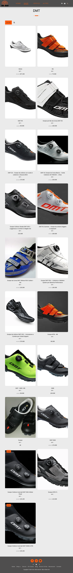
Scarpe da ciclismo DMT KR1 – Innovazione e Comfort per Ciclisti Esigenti (20, 335)
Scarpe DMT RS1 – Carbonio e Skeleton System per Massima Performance (53, 281)
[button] (53, 3)
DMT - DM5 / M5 (20, 388)
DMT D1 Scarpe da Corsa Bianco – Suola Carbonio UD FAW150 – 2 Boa (53, 173)
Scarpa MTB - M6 (53, 334)
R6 (53, 69)
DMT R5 (20, 121)
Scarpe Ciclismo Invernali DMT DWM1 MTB (20, 546)
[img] (20, 46)
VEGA (20, 69)
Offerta (8, 451)
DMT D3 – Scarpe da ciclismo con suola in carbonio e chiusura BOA (20, 173)
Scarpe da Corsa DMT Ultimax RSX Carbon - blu (20, 281)
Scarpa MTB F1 (52, 492)
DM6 (52, 388)
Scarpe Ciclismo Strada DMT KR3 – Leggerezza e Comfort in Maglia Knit (20, 227)
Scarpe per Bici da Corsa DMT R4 (53, 121)
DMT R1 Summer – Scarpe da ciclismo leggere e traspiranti (52, 227)
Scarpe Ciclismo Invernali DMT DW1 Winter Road (20, 493)
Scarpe (20, 440)
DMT (20, 71)
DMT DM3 (53, 440)
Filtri (8, 22)
